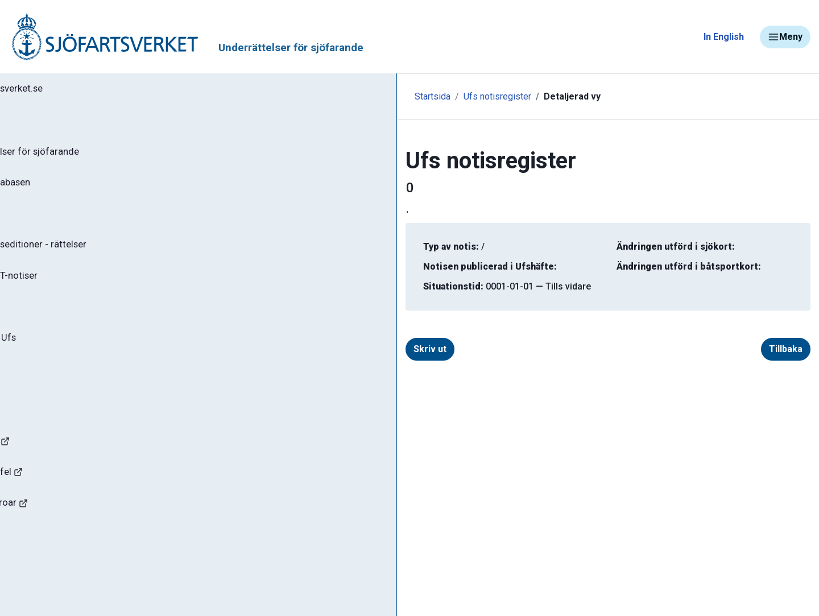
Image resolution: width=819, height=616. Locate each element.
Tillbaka (767, 349)
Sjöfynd (32, 566)
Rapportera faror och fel (68, 499)
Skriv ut (265, 349)
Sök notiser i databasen (73, 189)
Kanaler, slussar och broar (72, 532)
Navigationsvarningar (62, 465)
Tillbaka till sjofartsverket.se (80, 90)
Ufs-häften (45, 223)
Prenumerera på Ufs (65, 357)
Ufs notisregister (314, 96)
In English (724, 36)
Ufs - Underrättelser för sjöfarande (98, 156)
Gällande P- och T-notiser (76, 290)
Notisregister (50, 323)
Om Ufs (37, 391)
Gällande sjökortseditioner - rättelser (102, 256)
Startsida (249, 96)
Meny (785, 37)
